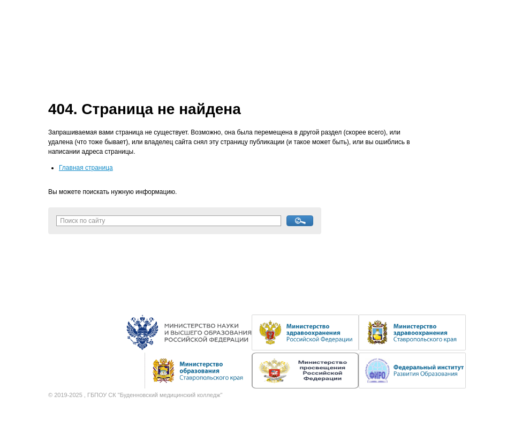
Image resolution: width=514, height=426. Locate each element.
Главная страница (86, 167)
